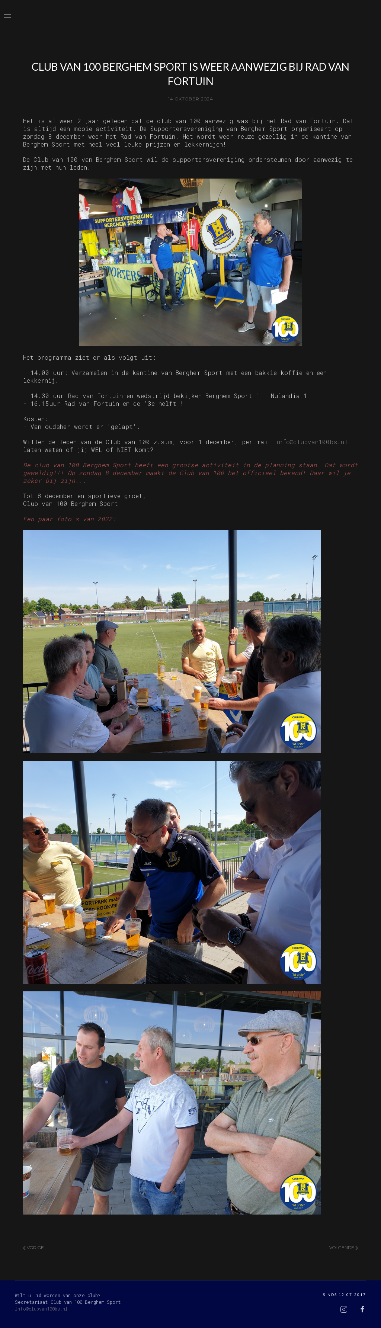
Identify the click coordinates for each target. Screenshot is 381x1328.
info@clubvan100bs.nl (311, 442)
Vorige (33, 1247)
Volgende (343, 1247)
